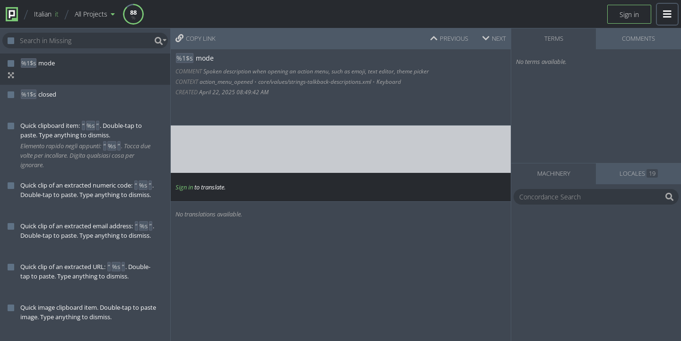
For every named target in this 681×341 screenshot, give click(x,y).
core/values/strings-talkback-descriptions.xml (314, 82)
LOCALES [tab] (639, 173)
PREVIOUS (449, 38)
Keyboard (388, 82)
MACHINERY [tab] (553, 173)
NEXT (494, 38)
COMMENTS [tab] (638, 38)
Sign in (629, 14)
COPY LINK (195, 38)
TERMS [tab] (553, 38)
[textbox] (340, 149)
